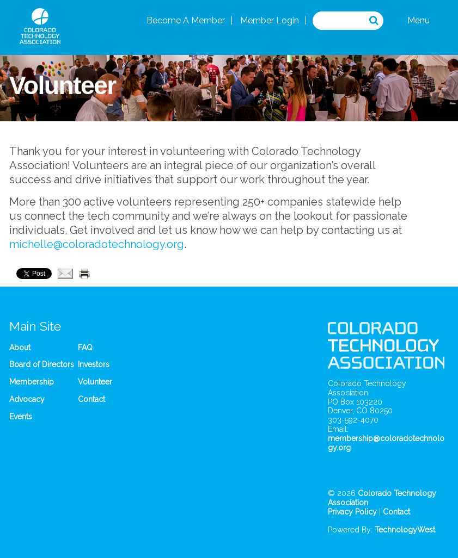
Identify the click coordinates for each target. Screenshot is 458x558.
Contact (91, 399)
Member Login (269, 20)
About (19, 347)
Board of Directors (41, 364)
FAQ (85, 347)
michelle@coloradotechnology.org (96, 244)
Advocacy (27, 399)
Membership (31, 381)
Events (20, 416)
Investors (93, 364)
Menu (418, 20)
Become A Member (185, 20)
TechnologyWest (405, 529)
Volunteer (95, 381)
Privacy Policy (352, 511)
